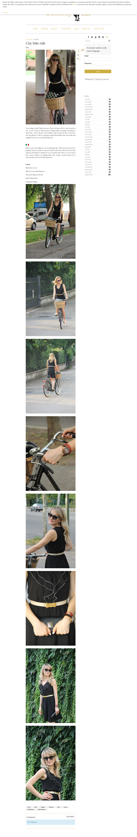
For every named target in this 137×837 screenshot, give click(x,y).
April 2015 (98, 157)
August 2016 (98, 117)
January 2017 (98, 104)
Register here (89, 79)
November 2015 (98, 139)
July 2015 (98, 149)
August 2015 (98, 147)
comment (70, 816)
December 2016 (98, 107)
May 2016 (98, 124)
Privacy (75, 4)
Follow (107, 37)
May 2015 (98, 154)
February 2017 (98, 102)
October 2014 (98, 172)
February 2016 (98, 132)
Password (88, 63)
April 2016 (98, 127)
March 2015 (98, 159)
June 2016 (98, 122)
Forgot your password (102, 79)
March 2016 (98, 129)
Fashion (36, 39)
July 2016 (98, 119)
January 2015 (98, 164)
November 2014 (98, 169)
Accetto (5, 12)
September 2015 (98, 144)
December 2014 (98, 167)
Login (98, 71)
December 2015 (98, 137)
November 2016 (98, 109)
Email (86, 56)
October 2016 (98, 112)
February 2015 (98, 162)
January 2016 (98, 134)
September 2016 (98, 114)
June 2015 (98, 152)
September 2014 (98, 174)
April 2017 (98, 99)
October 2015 (98, 142)
